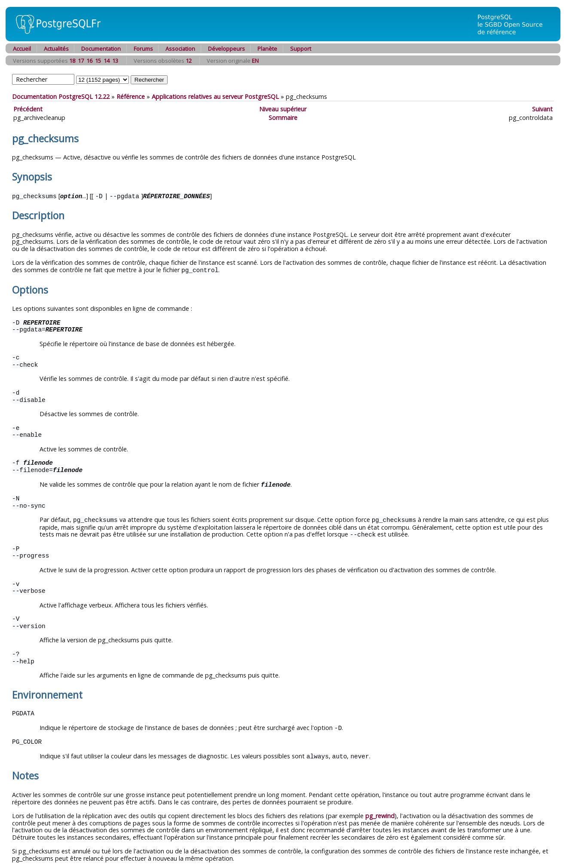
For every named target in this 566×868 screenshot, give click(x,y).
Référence (130, 96)
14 (107, 60)
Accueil (22, 48)
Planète (267, 48)
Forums (143, 48)
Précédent (28, 109)
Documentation (101, 48)
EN (255, 60)
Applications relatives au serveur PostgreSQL (215, 96)
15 (98, 60)
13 (115, 60)
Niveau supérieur (282, 109)
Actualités (56, 48)
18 (72, 60)
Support (300, 48)
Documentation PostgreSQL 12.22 (61, 96)
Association (180, 48)
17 (81, 60)
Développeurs (226, 48)
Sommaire (283, 117)
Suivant (542, 109)
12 (189, 60)
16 (89, 60)
